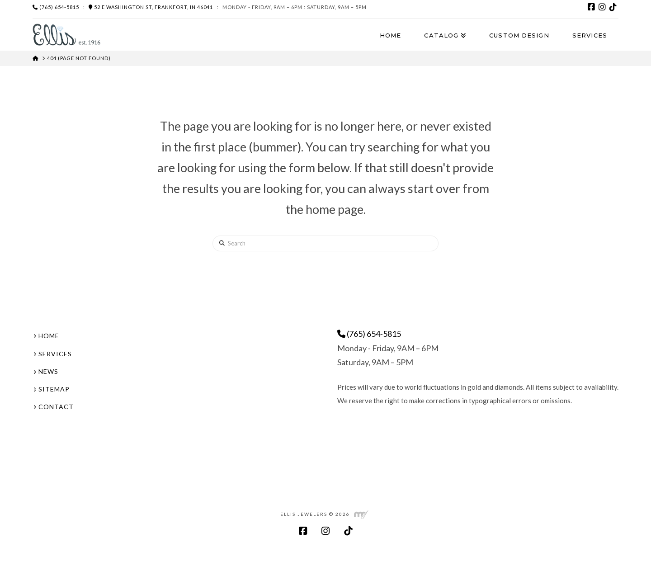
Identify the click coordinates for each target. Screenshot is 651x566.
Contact (53, 406)
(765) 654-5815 (56, 7)
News (45, 371)
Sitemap (51, 389)
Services (52, 354)
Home (46, 336)
